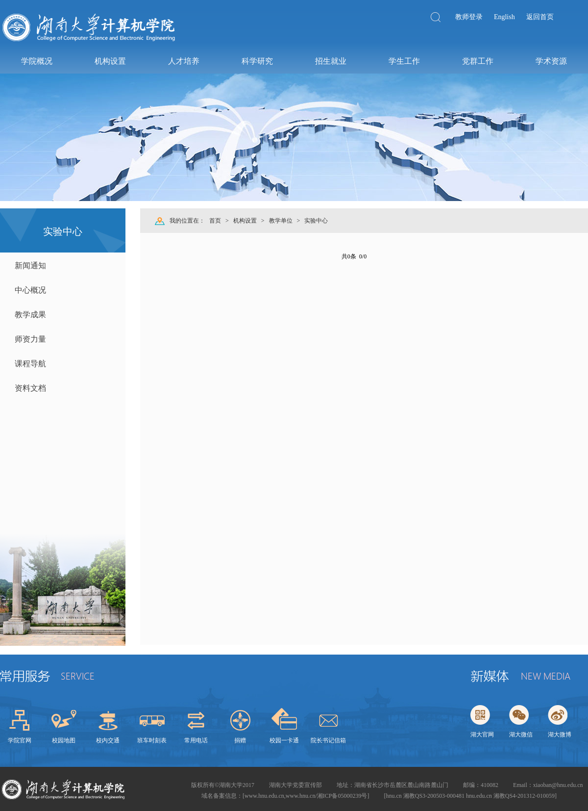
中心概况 (30, 290)
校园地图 (63, 740)
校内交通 (108, 740)
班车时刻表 (152, 740)
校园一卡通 (284, 740)
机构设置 (109, 61)
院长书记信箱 (328, 740)
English (504, 17)
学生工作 (403, 61)
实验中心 (316, 220)
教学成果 (30, 314)
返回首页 (540, 17)
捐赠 (240, 740)
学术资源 (550, 61)
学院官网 (19, 740)
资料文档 (30, 388)
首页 (215, 220)
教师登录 (469, 17)
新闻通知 (30, 265)
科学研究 (256, 61)
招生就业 (330, 61)
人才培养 (183, 61)
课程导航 (30, 363)
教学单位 (281, 220)
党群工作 (477, 61)
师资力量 (30, 339)
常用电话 (196, 740)
